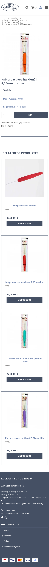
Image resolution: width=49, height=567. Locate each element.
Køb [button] (30, 115)
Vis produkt (24, 223)
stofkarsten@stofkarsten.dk (17, 513)
